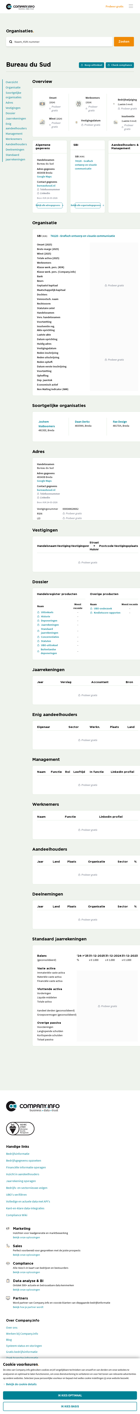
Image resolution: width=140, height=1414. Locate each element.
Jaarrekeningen (16, 118)
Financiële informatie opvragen (26, 1167)
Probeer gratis (114, 6)
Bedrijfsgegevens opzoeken (23, 1160)
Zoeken (124, 41)
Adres (9, 102)
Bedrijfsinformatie (17, 1154)
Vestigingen (13, 108)
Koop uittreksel (91, 65)
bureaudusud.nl (46, 185)
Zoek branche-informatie (22, 1358)
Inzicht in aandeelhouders (22, 1174)
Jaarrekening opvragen (21, 1181)
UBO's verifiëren (16, 1194)
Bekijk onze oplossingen (26, 1237)
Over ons (11, 1327)
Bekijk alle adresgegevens (49, 205)
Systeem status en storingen (24, 1346)
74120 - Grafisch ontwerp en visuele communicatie (86, 164)
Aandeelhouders (16, 144)
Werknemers (14, 139)
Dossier (10, 113)
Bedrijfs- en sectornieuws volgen (26, 1188)
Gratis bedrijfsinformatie (22, 1352)
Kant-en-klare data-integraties (25, 1208)
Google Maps (44, 176)
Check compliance (120, 65)
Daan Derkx (82, 421)
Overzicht (12, 82)
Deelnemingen (15, 149)
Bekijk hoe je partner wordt (28, 1307)
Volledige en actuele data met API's (28, 1201)
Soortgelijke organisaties (13, 95)
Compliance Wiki (16, 1215)
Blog (9, 1339)
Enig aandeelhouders (16, 126)
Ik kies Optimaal (70, 1395)
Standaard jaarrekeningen (15, 157)
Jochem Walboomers (47, 424)
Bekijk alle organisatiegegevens (87, 205)
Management (14, 133)
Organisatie (13, 87)
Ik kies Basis (70, 1406)
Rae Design (120, 421)
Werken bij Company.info (22, 1333)
